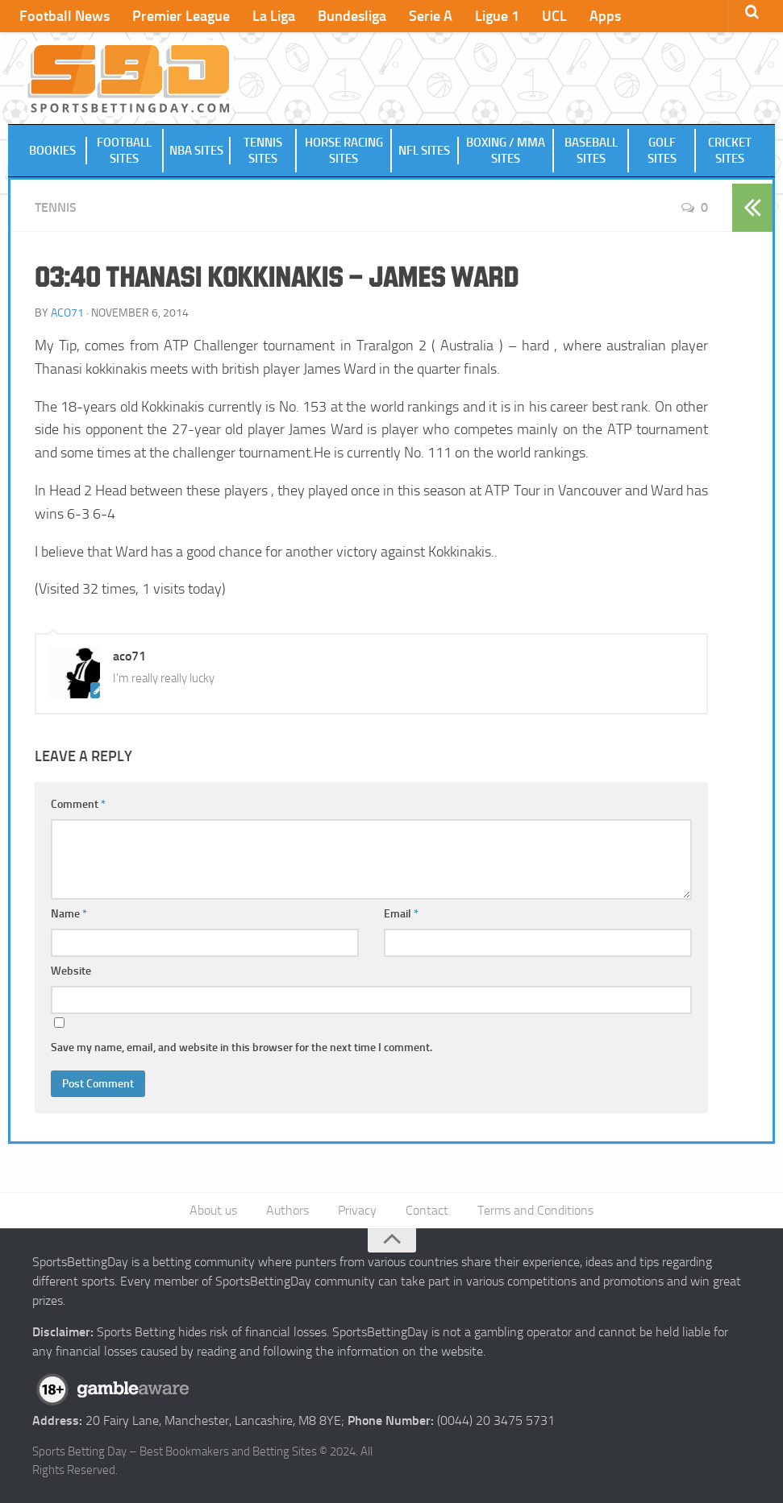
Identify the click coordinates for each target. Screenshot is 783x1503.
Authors (287, 1210)
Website (71, 971)
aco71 (67, 313)
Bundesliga (352, 16)
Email (401, 914)
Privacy (357, 1210)
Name (69, 914)
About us (213, 1210)
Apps (605, 16)
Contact (427, 1210)
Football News (64, 16)
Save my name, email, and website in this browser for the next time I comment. (241, 1047)
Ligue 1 (497, 16)
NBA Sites (196, 150)
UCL (554, 16)
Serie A (430, 16)
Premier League (181, 16)
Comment (78, 804)
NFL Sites (424, 150)
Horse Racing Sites (344, 150)
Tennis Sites (263, 150)
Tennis (56, 207)
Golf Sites (662, 150)
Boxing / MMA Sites (505, 150)
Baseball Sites (591, 150)
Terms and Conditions (535, 1210)
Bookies (52, 150)
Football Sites (124, 150)
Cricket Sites (730, 150)
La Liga (273, 16)
